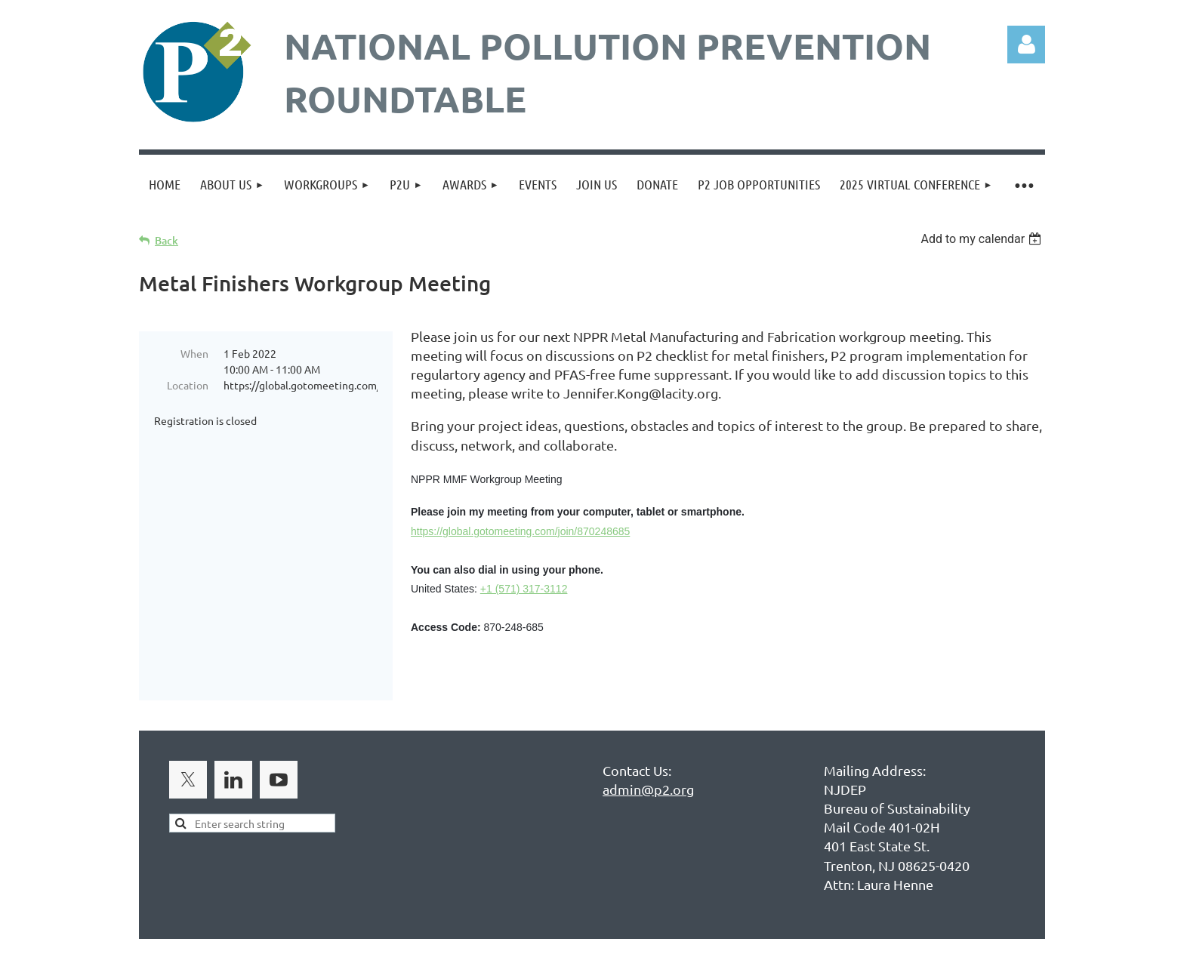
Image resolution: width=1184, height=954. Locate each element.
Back (166, 240)
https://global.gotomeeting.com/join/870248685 (520, 531)
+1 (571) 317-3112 (524, 589)
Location (187, 385)
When (194, 353)
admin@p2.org (648, 759)
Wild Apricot (865, 935)
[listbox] (982, 238)
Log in (1026, 44)
